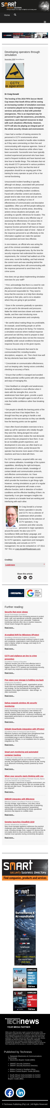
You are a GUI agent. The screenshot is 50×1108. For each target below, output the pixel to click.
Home (7, 15)
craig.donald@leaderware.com (28, 549)
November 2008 (10, 59)
